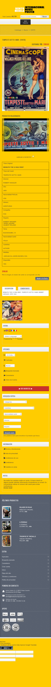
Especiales (5, 557)
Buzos (26, 30)
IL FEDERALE (23, 522)
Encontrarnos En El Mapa (13, 592)
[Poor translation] (9, 648)
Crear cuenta (6, 567)
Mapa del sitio (6, 573)
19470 (33, 30)
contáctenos (10, 462)
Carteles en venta (11, 467)
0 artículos (9, 360)
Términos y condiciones (9, 576)
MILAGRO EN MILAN (25, 507)
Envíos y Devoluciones (13, 449)
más (26, 511)
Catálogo (18, 30)
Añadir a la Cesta (42, 278)
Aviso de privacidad (11, 453)
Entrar (4, 570)
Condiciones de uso (11, 458)
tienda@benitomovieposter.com (16, 596)
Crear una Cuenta (11, 380)
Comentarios (10, 375)
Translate (18, 339)
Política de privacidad (8, 580)
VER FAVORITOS (25, 388)
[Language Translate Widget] (13, 336)
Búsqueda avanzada (8, 560)
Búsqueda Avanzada (12, 371)
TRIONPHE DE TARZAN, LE (27, 536)
